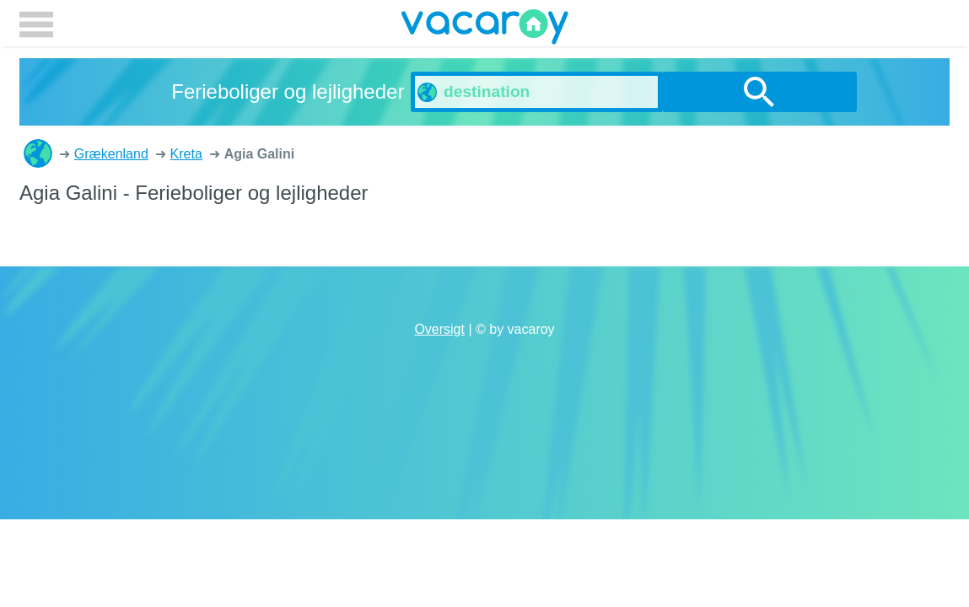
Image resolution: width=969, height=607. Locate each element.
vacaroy (485, 29)
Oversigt (439, 329)
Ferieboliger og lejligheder (38, 153)
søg (759, 92)
